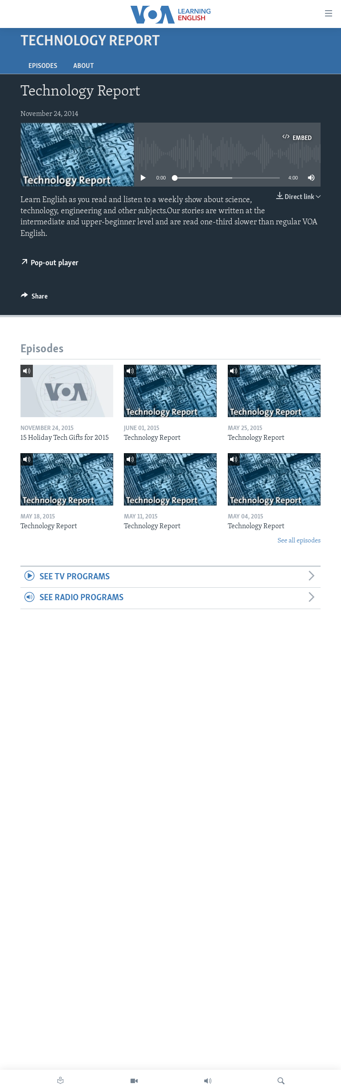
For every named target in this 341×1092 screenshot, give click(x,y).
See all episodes (299, 541)
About (83, 66)
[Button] (34, 298)
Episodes (42, 66)
